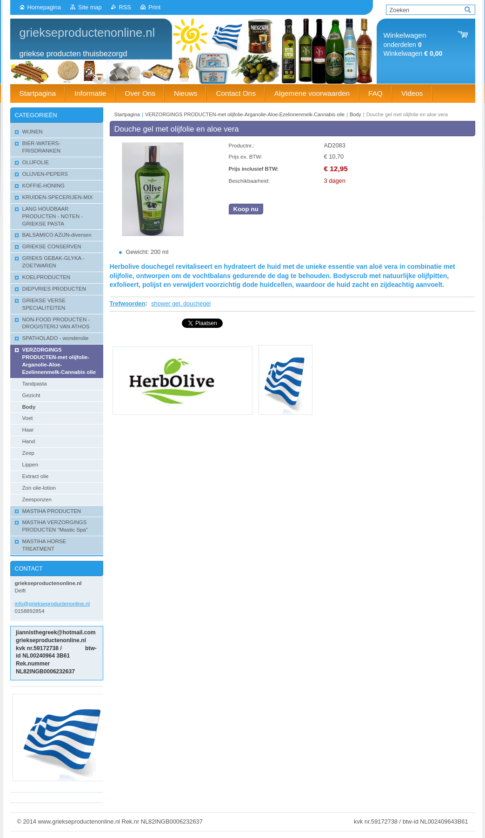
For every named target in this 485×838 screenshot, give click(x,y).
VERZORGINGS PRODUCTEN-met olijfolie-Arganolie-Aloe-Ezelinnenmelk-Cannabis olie (245, 114)
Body (355, 114)
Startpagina (127, 114)
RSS (125, 7)
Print (154, 7)
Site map (90, 7)
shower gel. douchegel (181, 303)
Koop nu (246, 209)
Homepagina (44, 7)
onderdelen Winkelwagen (413, 44)
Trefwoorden (128, 303)
